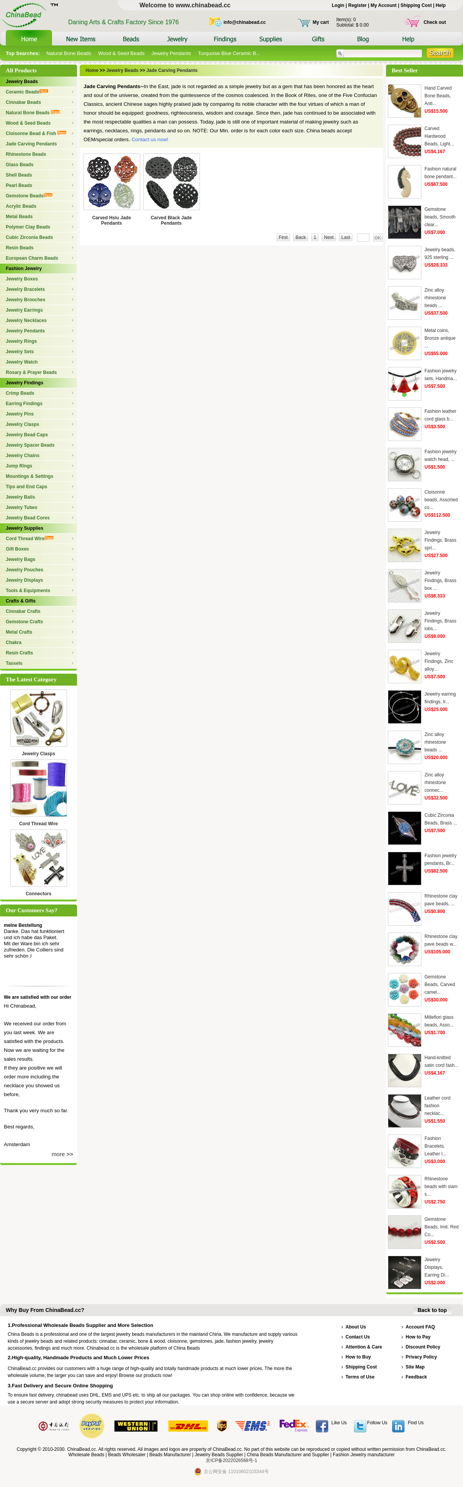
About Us (356, 1327)
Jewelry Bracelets (25, 289)
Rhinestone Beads (26, 154)
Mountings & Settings (29, 476)
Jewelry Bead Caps (27, 434)
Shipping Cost (416, 5)
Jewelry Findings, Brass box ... (440, 580)
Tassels (14, 663)
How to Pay (418, 1337)
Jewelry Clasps (22, 424)
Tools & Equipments (28, 590)
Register (357, 5)
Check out (435, 22)
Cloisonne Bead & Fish (36, 133)
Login (338, 5)
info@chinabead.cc (244, 22)
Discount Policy (423, 1347)
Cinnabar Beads (23, 102)
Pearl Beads (19, 185)
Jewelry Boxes (22, 279)
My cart (321, 22)
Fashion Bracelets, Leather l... (435, 1146)
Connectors (39, 893)
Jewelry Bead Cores (28, 518)
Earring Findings (24, 403)
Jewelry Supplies (24, 528)
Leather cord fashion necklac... (437, 1105)
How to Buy (358, 1357)
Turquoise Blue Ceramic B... (229, 53)
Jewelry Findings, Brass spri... (440, 540)
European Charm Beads (32, 258)
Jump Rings (19, 466)
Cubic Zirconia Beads (29, 237)
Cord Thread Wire (30, 538)
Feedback (416, 1377)
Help (441, 5)
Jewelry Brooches (25, 299)
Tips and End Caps (26, 486)
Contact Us (358, 1337)
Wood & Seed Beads (121, 53)
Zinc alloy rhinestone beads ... (435, 297)
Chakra (14, 642)
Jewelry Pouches (24, 569)
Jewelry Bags (20, 559)
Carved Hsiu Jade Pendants (111, 220)
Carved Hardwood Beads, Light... (439, 136)
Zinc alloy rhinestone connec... (435, 782)
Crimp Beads (20, 393)
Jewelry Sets (20, 351)
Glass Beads (20, 164)
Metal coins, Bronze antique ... (440, 338)
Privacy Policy (421, 1357)
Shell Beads (19, 175)
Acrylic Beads (21, 206)
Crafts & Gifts (20, 601)
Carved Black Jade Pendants (171, 220)
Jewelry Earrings (24, 310)
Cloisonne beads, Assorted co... (441, 499)
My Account (384, 5)
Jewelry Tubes (21, 507)
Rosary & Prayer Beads (31, 372)
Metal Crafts (19, 632)
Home (93, 70)
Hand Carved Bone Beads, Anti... (438, 95)
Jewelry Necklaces (26, 320)
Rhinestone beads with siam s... (441, 1186)
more (58, 1154)
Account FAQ (420, 1327)
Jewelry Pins (20, 414)
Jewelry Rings (21, 341)
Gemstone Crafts (24, 621)
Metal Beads (19, 216)
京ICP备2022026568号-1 (231, 1460)
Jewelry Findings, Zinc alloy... (438, 661)
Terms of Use (360, 1377)
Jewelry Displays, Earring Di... (436, 1267)
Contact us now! (149, 139)
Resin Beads (20, 247)
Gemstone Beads (29, 196)
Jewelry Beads (22, 81)
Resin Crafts (19, 653)
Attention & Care (364, 1347)
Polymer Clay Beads (28, 227)
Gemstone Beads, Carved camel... (439, 984)
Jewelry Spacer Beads (30, 445)
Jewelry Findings (24, 383)
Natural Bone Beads (68, 53)
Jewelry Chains (22, 455)
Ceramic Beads (27, 92)
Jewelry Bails (20, 497)
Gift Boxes (17, 549)
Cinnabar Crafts (23, 611)
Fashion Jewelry (24, 268)
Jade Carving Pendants (31, 144)
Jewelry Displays (24, 580)
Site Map (415, 1367)
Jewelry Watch (22, 362)
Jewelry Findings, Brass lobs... (440, 621)
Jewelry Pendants (171, 53)
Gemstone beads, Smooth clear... (440, 217)
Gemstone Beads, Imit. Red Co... (441, 1227)
